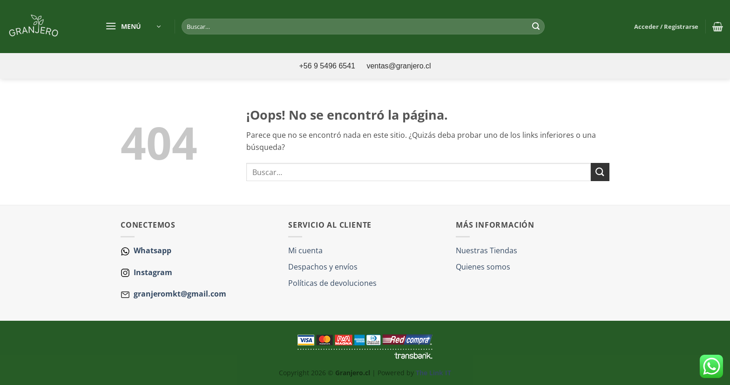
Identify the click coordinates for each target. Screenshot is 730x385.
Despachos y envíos (323, 267)
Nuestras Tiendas (486, 250)
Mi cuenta (305, 250)
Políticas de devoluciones (332, 283)
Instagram (152, 272)
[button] (133, 26)
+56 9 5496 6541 (328, 66)
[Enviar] (536, 26)
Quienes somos (483, 267)
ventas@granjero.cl (398, 66)
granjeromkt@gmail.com (180, 294)
